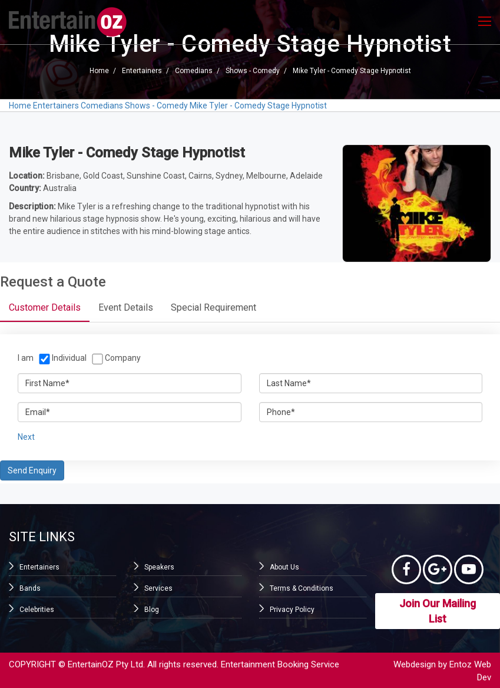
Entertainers (142, 71)
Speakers (159, 567)
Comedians (194, 71)
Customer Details (45, 307)
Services (158, 588)
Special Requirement (213, 307)
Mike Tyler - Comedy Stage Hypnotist (352, 71)
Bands (30, 588)
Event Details (125, 307)
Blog (151, 609)
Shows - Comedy (253, 71)
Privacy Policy (292, 609)
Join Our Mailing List (437, 611)
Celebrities (36, 609)
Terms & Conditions (301, 588)
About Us (284, 567)
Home (99, 71)
